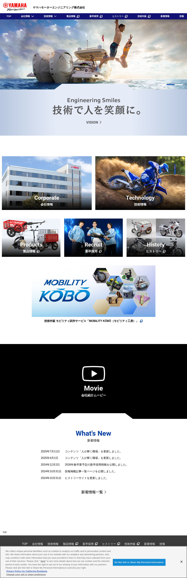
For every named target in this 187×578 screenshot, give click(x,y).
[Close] (181, 561)
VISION (92, 122)
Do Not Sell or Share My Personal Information (139, 562)
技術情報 (48, 16)
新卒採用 (96, 16)
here (43, 561)
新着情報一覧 (92, 492)
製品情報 (73, 16)
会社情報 (25, 16)
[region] (93, 562)
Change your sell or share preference (26, 574)
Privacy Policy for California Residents (26, 571)
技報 (181, 16)
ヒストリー (120, 16)
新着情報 (165, 16)
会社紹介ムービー (93, 390)
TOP (9, 16)
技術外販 (144, 16)
